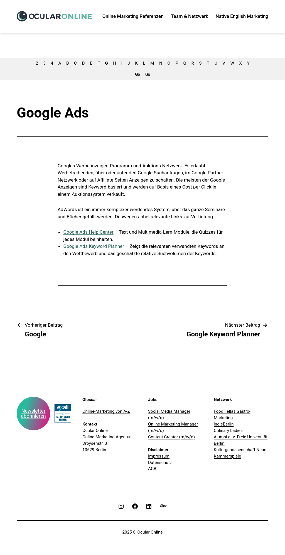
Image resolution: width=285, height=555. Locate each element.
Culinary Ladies (228, 430)
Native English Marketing (241, 16)
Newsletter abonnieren (33, 413)
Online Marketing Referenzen (133, 16)
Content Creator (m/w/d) (171, 436)
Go (137, 74)
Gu (147, 74)
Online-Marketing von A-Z (106, 411)
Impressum (158, 456)
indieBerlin (224, 424)
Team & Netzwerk (189, 16)
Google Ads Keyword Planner (93, 246)
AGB (152, 468)
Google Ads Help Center (88, 232)
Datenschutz (160, 462)
